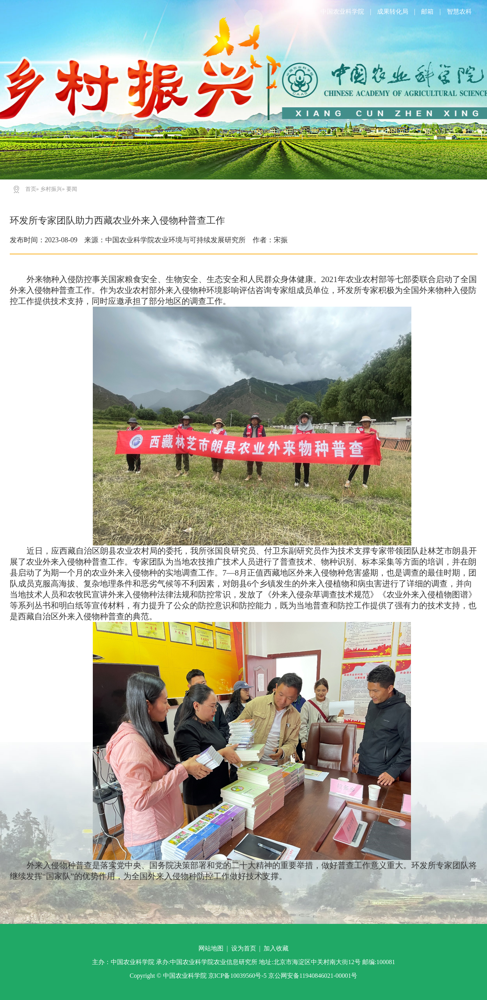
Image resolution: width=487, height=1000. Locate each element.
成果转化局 (392, 11)
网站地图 (210, 948)
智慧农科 (459, 11)
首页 (30, 189)
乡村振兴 (51, 189)
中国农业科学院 (342, 11)
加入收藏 (276, 948)
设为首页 (243, 948)
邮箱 (427, 11)
